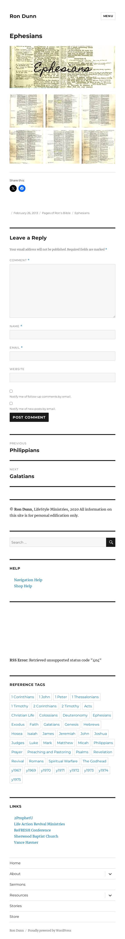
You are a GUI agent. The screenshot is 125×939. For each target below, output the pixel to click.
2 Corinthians (45, 706)
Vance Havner (26, 842)
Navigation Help (28, 580)
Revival (17, 761)
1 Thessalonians (85, 697)
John (84, 734)
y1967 (16, 770)
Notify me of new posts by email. (33, 408)
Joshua (100, 734)
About (15, 874)
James (48, 734)
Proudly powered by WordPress (49, 930)
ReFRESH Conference (32, 830)
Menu (108, 16)
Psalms (82, 752)
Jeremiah (67, 734)
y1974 (103, 770)
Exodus (18, 724)
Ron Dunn (23, 16)
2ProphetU (23, 818)
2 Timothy (70, 706)
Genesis (72, 724)
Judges (17, 743)
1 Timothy (19, 706)
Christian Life (22, 715)
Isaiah (32, 734)
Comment (20, 260)
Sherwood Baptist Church (36, 836)
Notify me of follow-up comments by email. (40, 396)
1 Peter (61, 697)
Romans (36, 761)
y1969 (31, 770)
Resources (19, 895)
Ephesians (82, 213)
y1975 (16, 779)
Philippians (103, 743)
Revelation (102, 752)
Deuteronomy (75, 715)
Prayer (16, 752)
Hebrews (91, 724)
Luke (33, 743)
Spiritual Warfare (63, 761)
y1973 (89, 770)
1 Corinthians (22, 697)
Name (16, 326)
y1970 (46, 770)
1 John (44, 697)
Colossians (48, 715)
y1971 (60, 770)
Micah (83, 743)
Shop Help (23, 586)
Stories (16, 906)
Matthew (65, 743)
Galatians (52, 724)
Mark (47, 743)
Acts (88, 706)
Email (16, 348)
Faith (34, 724)
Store (14, 917)
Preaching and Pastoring (49, 752)
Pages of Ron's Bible (56, 213)
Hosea (16, 734)
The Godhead (94, 761)
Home (15, 863)
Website (17, 369)
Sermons (17, 884)
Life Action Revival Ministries (39, 824)
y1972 (74, 770)
